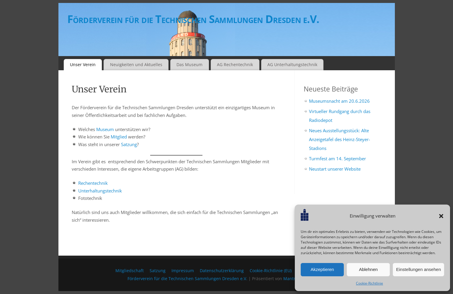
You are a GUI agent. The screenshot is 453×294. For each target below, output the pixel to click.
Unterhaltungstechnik (100, 191)
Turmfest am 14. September (337, 158)
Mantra (290, 278)
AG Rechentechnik (235, 64)
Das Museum (189, 64)
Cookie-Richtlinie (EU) (271, 270)
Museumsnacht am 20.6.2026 (339, 101)
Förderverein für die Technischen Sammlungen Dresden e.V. (193, 19)
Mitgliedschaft (129, 270)
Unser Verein (83, 64)
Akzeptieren (322, 269)
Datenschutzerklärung (222, 270)
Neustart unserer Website (335, 169)
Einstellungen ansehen (418, 269)
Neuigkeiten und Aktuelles (136, 64)
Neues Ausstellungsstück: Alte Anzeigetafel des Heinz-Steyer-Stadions (339, 139)
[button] (441, 216)
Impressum (182, 270)
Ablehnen (368, 269)
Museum (105, 129)
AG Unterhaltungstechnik (292, 64)
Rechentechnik (93, 183)
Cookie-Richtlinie (369, 283)
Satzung (129, 144)
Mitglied (119, 137)
